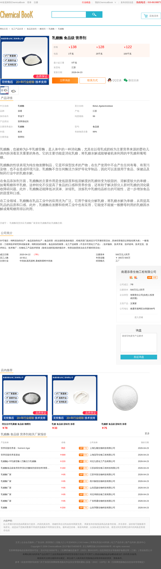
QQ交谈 (116, 80)
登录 (29, 2)
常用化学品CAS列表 (99, 542)
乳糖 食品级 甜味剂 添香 (63, 424)
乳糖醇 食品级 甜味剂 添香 (114, 424)
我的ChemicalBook (104, 2)
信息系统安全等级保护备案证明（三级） (119, 550)
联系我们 (50, 542)
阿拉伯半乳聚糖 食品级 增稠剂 (16, 424)
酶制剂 (43, 29)
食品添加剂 (32, 29)
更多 (147, 433)
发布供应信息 (127, 2)
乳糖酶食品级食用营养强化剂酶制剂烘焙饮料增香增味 (26, 468)
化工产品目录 (17, 29)
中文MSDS (71, 542)
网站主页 (4, 29)
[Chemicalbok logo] (17, 14)
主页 (17, 542)
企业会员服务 (27, 542)
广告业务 (40, 542)
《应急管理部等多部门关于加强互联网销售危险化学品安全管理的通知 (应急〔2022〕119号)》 (63, 562)
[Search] (69, 14)
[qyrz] (131, 277)
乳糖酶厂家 (6, 474)
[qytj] (135, 277)
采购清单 (151, 16)
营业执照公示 (146, 550)
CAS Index (83, 542)
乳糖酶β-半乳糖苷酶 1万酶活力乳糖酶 (18, 461)
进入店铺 (138, 317)
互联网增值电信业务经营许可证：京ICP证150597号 (33, 550)
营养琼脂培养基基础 (10, 455)
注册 (36, 2)
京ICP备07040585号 (71, 546)
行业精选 (86, 2)
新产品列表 (130, 542)
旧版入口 (60, 542)
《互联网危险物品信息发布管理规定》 (128, 562)
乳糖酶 (51, 29)
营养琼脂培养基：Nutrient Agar (15, 448)
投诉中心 (141, 542)
